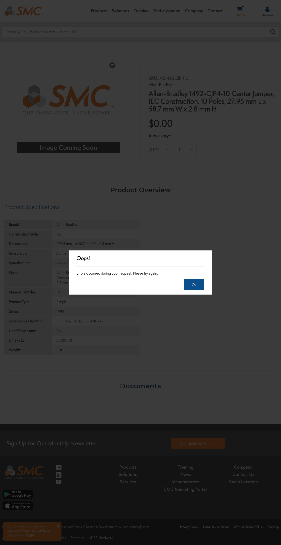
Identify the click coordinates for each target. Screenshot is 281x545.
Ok (192, 284)
